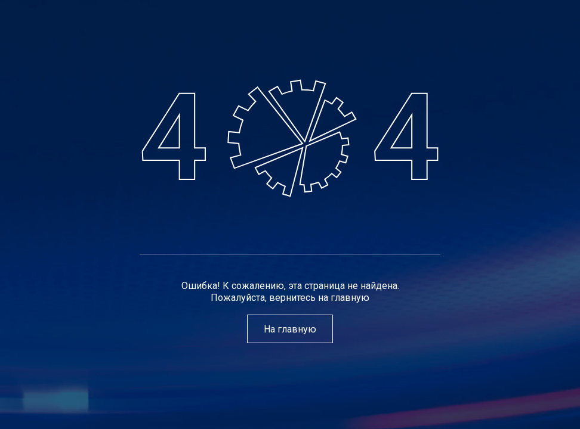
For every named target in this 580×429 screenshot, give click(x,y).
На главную (290, 328)
